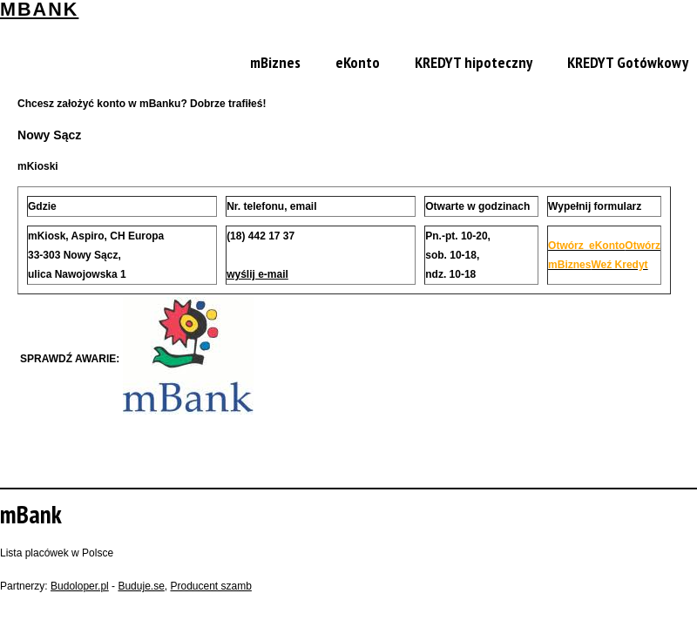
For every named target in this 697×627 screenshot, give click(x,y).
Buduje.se (141, 586)
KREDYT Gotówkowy (627, 62)
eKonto (357, 62)
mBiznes (275, 62)
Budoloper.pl (80, 586)
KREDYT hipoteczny (473, 62)
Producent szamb (210, 586)
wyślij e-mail (257, 274)
